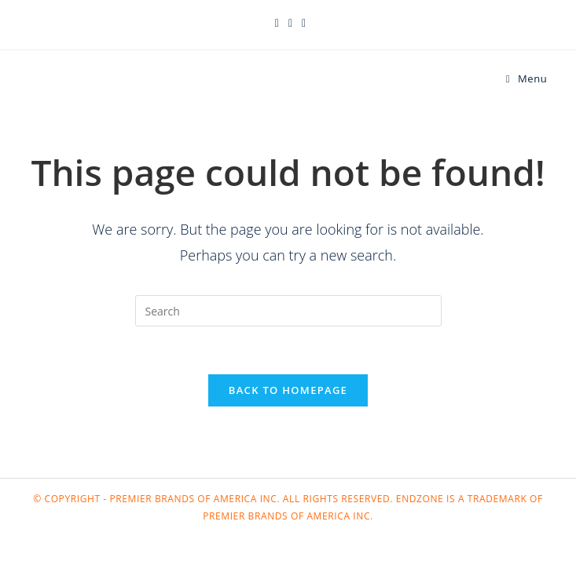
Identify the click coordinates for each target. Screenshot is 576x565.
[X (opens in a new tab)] (277, 23)
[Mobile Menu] (527, 78)
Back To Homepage (288, 390)
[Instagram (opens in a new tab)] (301, 23)
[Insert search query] (288, 310)
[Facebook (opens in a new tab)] (290, 23)
